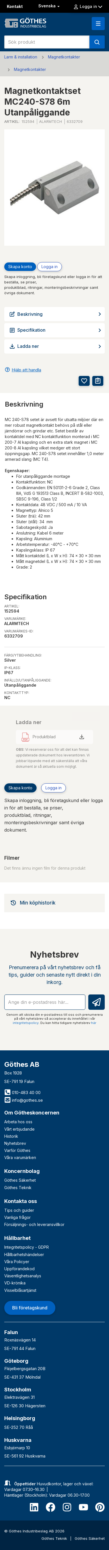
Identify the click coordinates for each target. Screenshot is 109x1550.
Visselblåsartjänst (20, 1290)
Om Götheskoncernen (31, 1113)
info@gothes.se (23, 1100)
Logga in (87, 6)
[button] (98, 23)
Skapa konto (20, 266)
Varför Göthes (17, 1150)
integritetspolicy (26, 1023)
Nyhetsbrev (15, 1143)
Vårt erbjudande (19, 1129)
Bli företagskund (29, 1308)
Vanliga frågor (17, 1217)
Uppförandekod (19, 1268)
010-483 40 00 (22, 1092)
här (93, 1023)
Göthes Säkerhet (20, 1180)
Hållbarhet (17, 1238)
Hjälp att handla (26, 370)
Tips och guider (19, 1210)
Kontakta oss (20, 1201)
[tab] (54, 903)
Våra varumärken (20, 1157)
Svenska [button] (49, 5)
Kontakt (15, 6)
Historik (11, 1136)
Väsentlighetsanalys (22, 1275)
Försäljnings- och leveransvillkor (34, 1224)
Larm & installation (20, 56)
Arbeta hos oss (18, 1121)
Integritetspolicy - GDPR (26, 1247)
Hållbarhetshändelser (24, 1254)
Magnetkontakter (64, 56)
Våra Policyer (16, 1261)
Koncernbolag (22, 1171)
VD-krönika (15, 1282)
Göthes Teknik (18, 1187)
